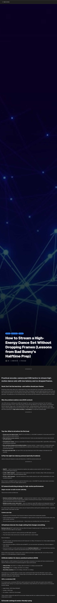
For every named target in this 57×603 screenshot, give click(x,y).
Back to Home (5, 1)
